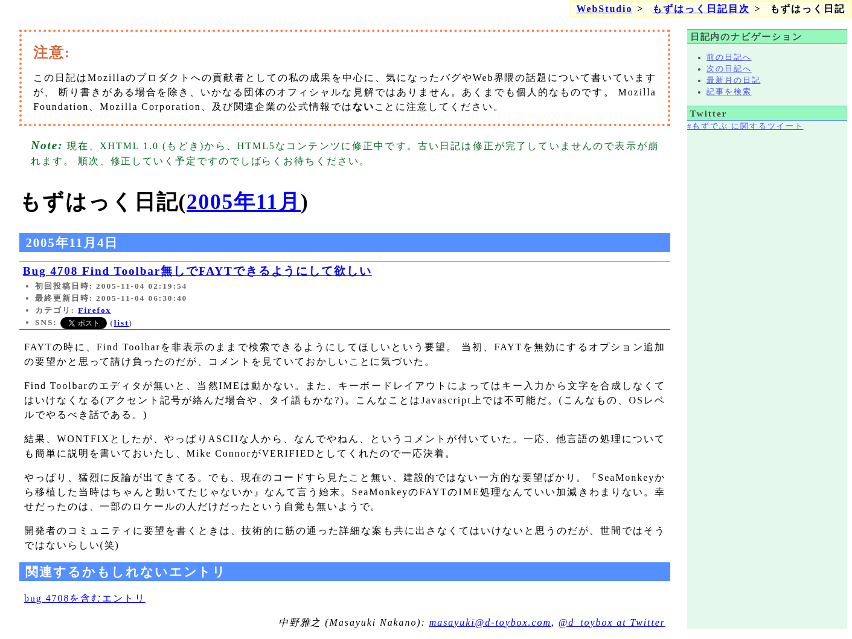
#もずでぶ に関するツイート (745, 126)
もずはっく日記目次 (700, 9)
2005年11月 (244, 202)
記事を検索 (729, 92)
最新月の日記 (733, 80)
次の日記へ (729, 69)
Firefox (94, 310)
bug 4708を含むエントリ (85, 598)
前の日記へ (729, 57)
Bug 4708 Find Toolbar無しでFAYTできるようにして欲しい (197, 271)
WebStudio (604, 9)
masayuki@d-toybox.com (490, 622)
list (121, 322)
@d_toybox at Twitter (612, 622)
